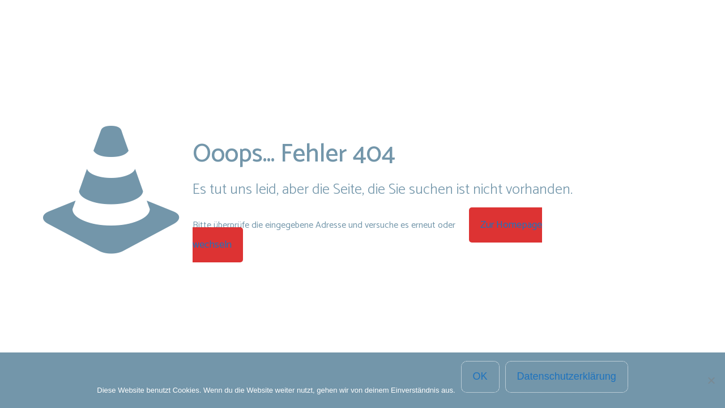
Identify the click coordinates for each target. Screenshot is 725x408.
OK (480, 376)
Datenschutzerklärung (566, 376)
